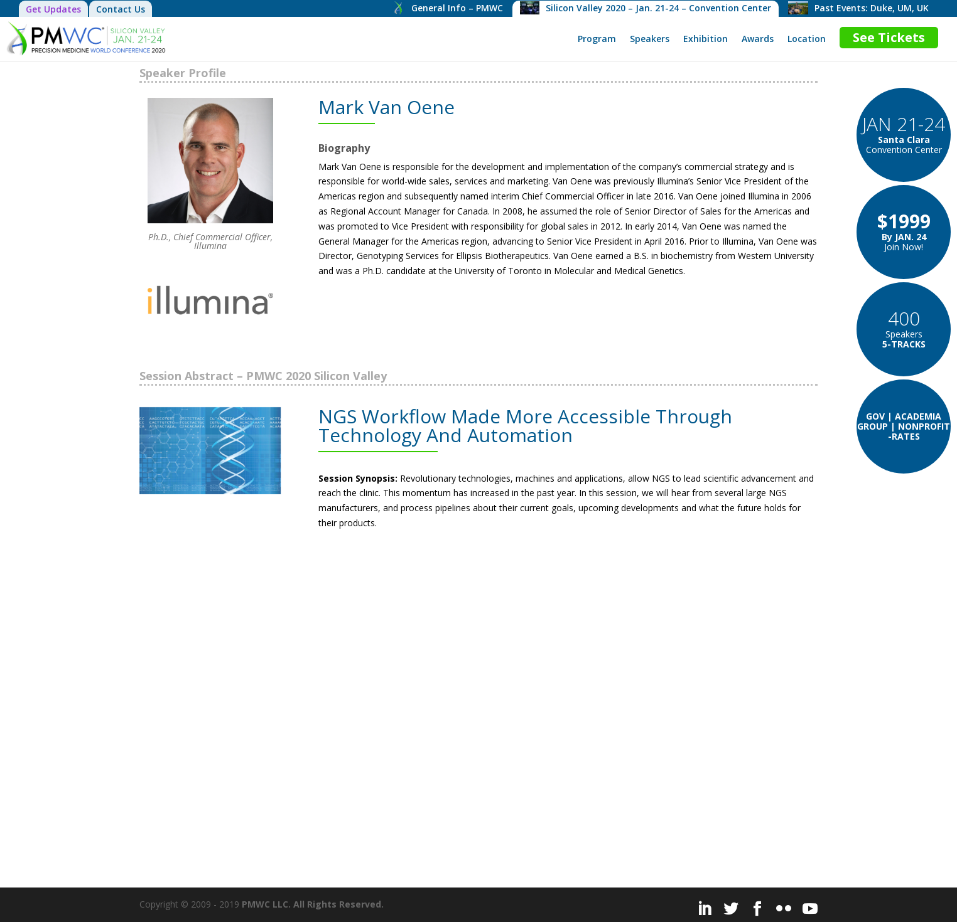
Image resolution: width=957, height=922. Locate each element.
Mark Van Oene (386, 107)
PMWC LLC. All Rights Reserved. (313, 904)
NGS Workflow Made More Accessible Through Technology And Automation (525, 425)
